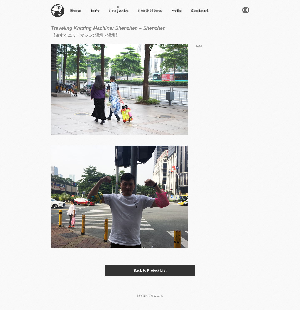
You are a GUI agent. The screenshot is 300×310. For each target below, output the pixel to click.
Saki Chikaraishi (57, 17)
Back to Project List (150, 270)
